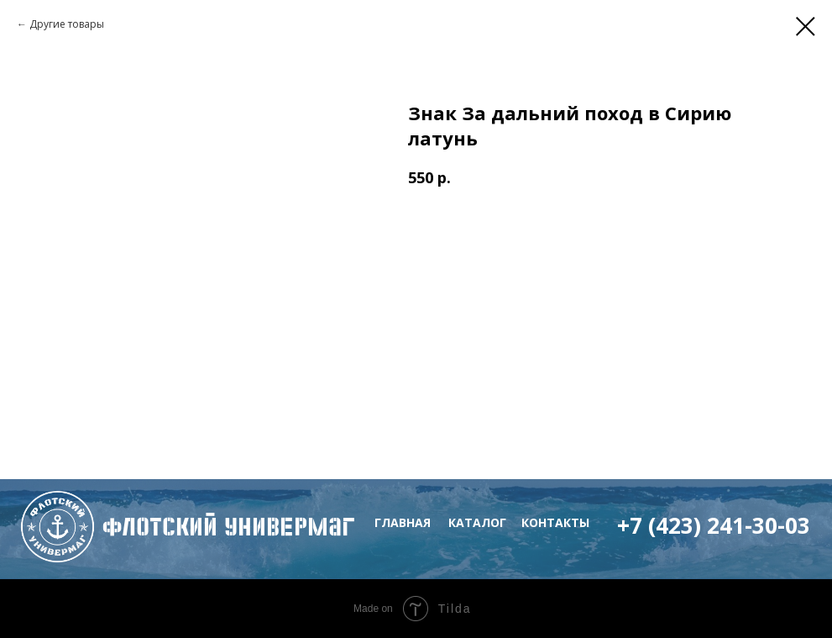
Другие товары (66, 24)
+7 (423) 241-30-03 (713, 525)
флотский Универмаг (228, 527)
